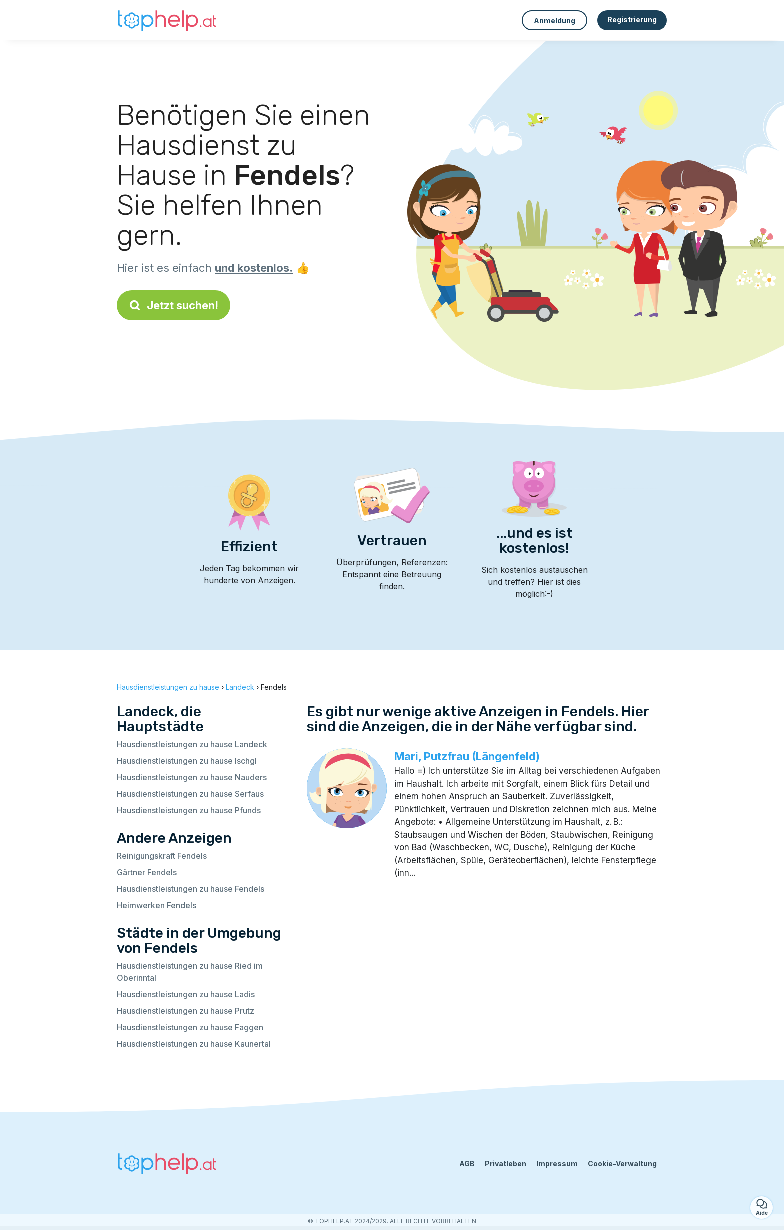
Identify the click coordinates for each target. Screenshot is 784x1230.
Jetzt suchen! (173, 305)
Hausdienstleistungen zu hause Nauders (192, 777)
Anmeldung (555, 20)
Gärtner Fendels (147, 872)
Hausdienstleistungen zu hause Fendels (190, 889)
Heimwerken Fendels (156, 905)
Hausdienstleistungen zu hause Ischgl (187, 761)
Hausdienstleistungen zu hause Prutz (185, 1011)
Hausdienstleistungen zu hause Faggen (190, 1027)
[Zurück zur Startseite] (167, 20)
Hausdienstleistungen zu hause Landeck (192, 744)
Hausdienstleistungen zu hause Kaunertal (194, 1044)
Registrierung (632, 19)
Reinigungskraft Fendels (162, 856)
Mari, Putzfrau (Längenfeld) (467, 756)
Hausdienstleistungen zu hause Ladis (186, 994)
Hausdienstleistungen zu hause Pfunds (189, 810)
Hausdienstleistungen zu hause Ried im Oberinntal (190, 972)
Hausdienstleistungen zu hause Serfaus (190, 794)
